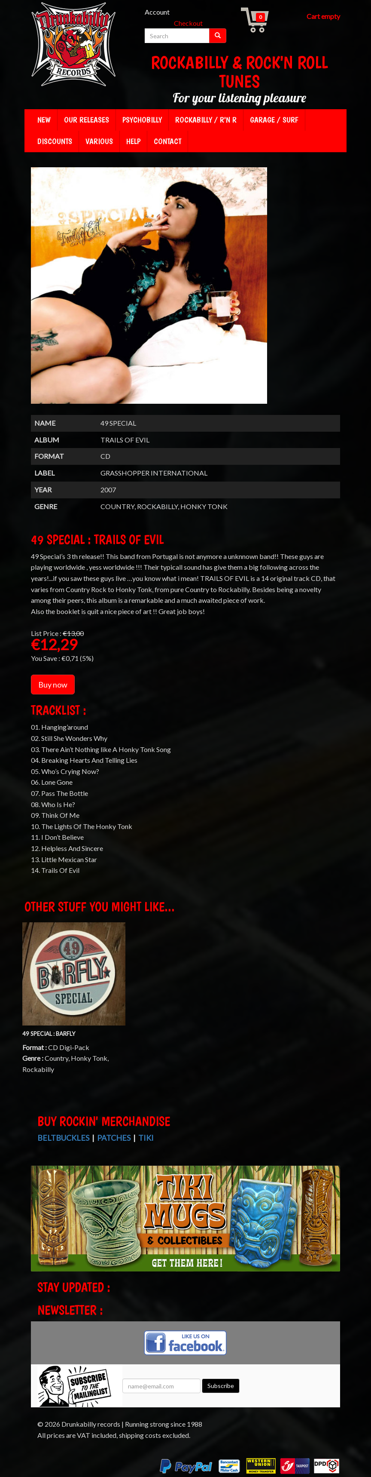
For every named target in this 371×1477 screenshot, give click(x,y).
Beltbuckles (63, 1137)
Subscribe (220, 1385)
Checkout (188, 23)
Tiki (146, 1137)
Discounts (54, 141)
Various (99, 141)
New (44, 120)
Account (157, 12)
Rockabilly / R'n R (206, 120)
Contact (167, 141)
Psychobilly (142, 120)
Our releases (86, 120)
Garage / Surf (274, 120)
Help (133, 141)
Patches (114, 1137)
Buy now (52, 684)
